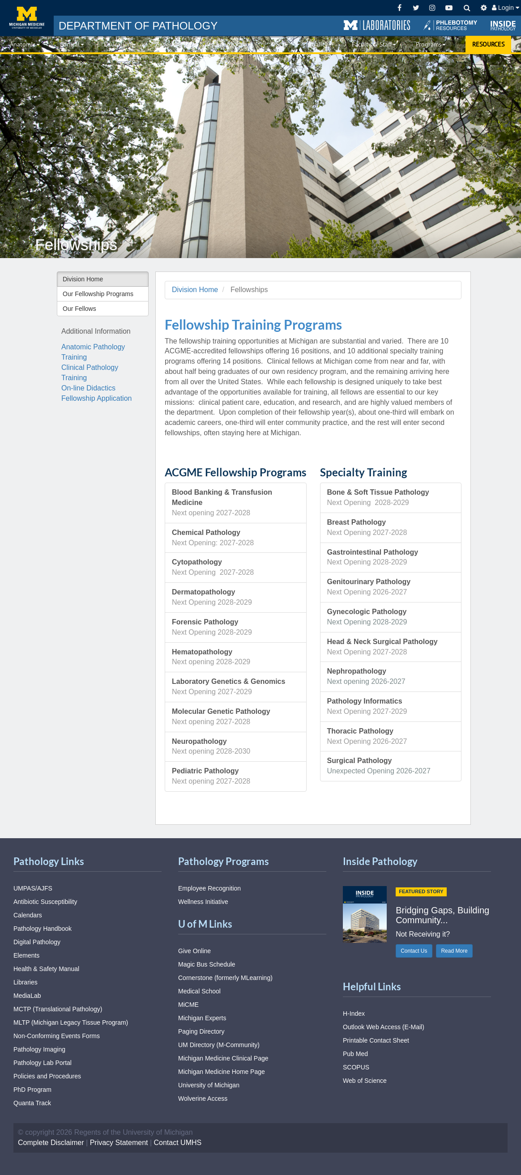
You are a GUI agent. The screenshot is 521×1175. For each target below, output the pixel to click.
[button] (377, 25)
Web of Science (365, 1080)
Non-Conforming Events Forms (56, 1035)
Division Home (83, 279)
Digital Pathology (36, 942)
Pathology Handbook (42, 928)
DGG (279, 44)
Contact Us (414, 951)
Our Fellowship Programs (98, 293)
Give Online (194, 950)
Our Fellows (79, 308)
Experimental (176, 44)
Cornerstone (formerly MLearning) (225, 977)
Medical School (199, 991)
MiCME (188, 1004)
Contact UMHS (178, 1142)
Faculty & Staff (374, 44)
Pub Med (355, 1053)
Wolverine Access (202, 1098)
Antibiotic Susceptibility (45, 901)
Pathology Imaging (39, 1049)
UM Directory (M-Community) (219, 1044)
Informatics (233, 44)
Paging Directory (201, 1031)
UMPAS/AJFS (32, 888)
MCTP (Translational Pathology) (57, 1009)
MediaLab (27, 995)
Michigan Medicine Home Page (221, 1071)
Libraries (25, 982)
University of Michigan (208, 1085)
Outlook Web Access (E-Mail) (383, 1027)
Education (120, 44)
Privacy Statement (119, 1142)
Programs (431, 44)
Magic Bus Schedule (206, 964)
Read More (454, 951)
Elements (26, 955)
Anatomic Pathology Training (93, 352)
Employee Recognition (209, 888)
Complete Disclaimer (51, 1142)
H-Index (354, 1013)
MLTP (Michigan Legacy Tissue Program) (70, 1022)
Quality (319, 44)
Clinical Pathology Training (89, 373)
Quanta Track (32, 1103)
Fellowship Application (96, 398)
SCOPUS (356, 1067)
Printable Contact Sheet (376, 1040)
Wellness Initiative (203, 901)
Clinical (72, 44)
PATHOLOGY (138, 26)
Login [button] (505, 7)
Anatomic (25, 44)
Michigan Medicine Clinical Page (223, 1058)
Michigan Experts (202, 1018)
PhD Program (32, 1089)
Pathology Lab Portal (42, 1062)
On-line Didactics (88, 388)
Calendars (27, 915)
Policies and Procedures (47, 1076)
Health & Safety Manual (46, 968)
